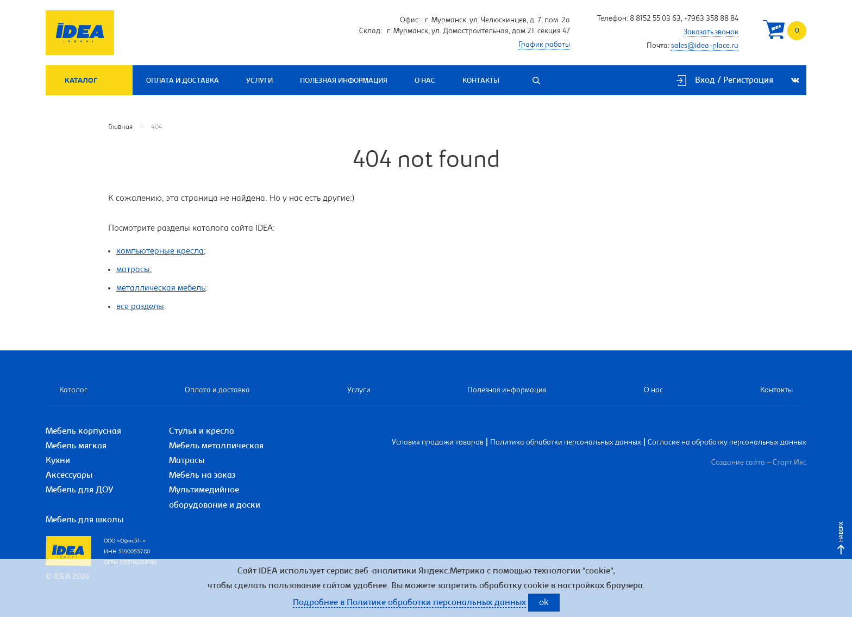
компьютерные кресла (160, 251)
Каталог (81, 80)
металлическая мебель (160, 288)
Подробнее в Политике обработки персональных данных (409, 603)
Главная (120, 127)
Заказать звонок (711, 32)
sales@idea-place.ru (704, 46)
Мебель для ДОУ (80, 490)
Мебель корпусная (83, 431)
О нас (425, 80)
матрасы (133, 270)
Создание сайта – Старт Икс (758, 463)
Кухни (58, 460)
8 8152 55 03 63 (655, 19)
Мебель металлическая (216, 446)
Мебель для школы (84, 520)
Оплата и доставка (182, 80)
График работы (544, 45)
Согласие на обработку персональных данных (727, 443)
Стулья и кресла (201, 431)
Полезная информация (343, 80)
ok (544, 603)
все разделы (140, 307)
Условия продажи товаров (438, 443)
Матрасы (186, 460)
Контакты (480, 80)
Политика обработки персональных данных (565, 443)
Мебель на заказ (202, 475)
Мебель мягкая (76, 446)
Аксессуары (69, 475)
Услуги (259, 80)
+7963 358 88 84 (711, 19)
